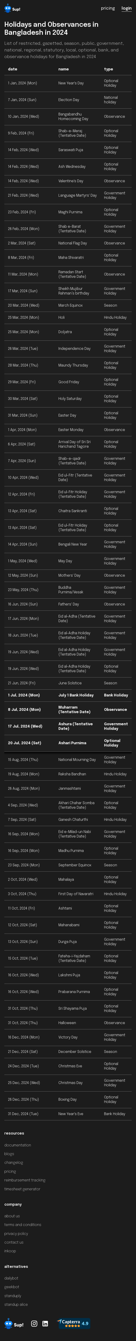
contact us (14, 1243)
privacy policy (16, 1234)
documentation (17, 1145)
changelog (13, 1163)
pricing (10, 1172)
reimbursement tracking (24, 1180)
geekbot (11, 1287)
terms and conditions (22, 1225)
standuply (12, 1296)
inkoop (10, 1251)
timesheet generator (22, 1189)
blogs (9, 1154)
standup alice (16, 1305)
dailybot (11, 1278)
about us (12, 1216)
